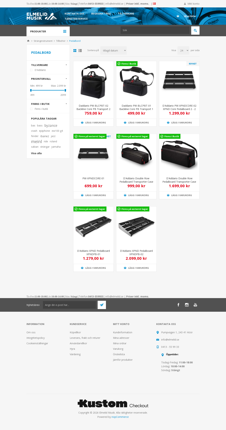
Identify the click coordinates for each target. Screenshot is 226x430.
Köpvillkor (75, 332)
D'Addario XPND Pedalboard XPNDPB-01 (93, 252)
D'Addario (40, 70)
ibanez (44, 136)
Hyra (72, 348)
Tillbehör (61, 40)
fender (34, 136)
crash (34, 130)
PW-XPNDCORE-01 (93, 178)
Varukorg (118, 348)
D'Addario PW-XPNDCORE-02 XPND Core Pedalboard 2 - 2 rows (179, 109)
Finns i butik (40, 104)
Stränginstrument (43, 40)
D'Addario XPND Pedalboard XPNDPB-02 (136, 252)
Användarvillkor (78, 343)
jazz (53, 136)
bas (33, 125)
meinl (36, 141)
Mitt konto (194, 3)
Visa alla (36, 153)
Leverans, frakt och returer (85, 337)
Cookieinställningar (37, 343)
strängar (45, 146)
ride (46, 141)
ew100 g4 (57, 130)
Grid (74, 50)
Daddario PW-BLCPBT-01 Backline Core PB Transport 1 (136, 107)
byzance (50, 125)
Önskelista (119, 354)
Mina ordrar (119, 343)
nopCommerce (120, 417)
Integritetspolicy (35, 337)
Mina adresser (121, 337)
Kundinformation (122, 332)
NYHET (193, 63)
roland (53, 141)
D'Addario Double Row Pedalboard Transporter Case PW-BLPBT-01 (136, 182)
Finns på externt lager (92, 136)
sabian (34, 146)
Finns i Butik (128, 63)
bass (40, 125)
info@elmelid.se (114, 3)
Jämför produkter (123, 359)
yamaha (56, 146)
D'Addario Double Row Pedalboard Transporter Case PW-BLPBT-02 (179, 182)
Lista (80, 50)
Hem (28, 41)
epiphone (44, 130)
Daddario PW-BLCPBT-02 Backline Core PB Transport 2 (93, 107)
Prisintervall (41, 78)
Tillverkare (39, 65)
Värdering (75, 354)
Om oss (30, 332)
